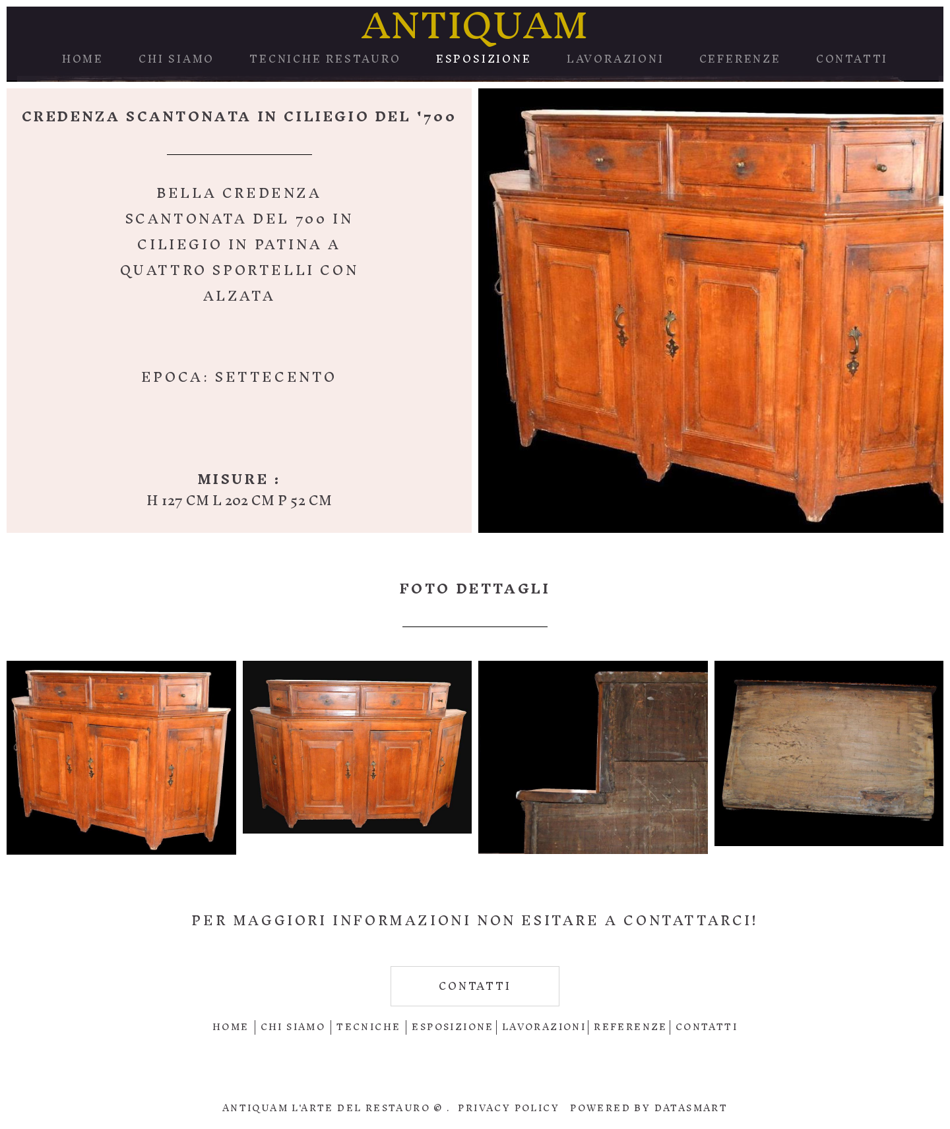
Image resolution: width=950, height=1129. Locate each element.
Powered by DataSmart (649, 1108)
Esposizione (484, 59)
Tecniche (368, 1027)
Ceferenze (740, 59)
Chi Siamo (176, 59)
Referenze (631, 1027)
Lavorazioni (615, 59)
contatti (475, 986)
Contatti (852, 59)
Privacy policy (508, 1108)
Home (83, 59)
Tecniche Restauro (325, 59)
